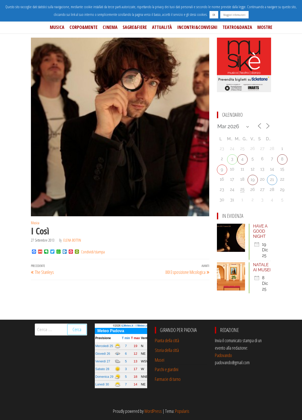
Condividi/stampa (93, 252)
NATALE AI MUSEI (262, 267)
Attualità (162, 27)
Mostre (264, 27)
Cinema (110, 27)
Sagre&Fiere (135, 27)
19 (252, 179)
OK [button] (214, 15)
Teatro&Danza (237, 27)
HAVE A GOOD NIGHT (260, 231)
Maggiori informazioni (234, 15)
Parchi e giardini (166, 369)
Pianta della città (167, 340)
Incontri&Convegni (197, 27)
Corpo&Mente (83, 27)
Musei (159, 360)
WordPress (153, 411)
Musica (57, 27)
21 (272, 179)
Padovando (223, 355)
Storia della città (167, 350)
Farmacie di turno (168, 379)
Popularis (182, 411)
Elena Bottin (72, 240)
